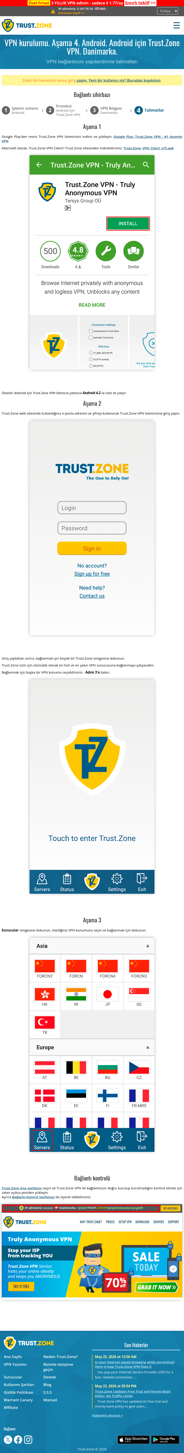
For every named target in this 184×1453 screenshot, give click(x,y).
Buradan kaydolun (144, 80)
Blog (47, 1384)
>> (140, 3)
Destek (49, 1377)
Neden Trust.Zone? (60, 1356)
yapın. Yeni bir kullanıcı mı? (101, 80)
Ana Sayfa (13, 1356)
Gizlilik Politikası (18, 1392)
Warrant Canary (18, 1399)
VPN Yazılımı (15, 1364)
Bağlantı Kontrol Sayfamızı (33, 1197)
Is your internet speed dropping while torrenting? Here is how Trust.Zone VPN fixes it (135, 1364)
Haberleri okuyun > (107, 1415)
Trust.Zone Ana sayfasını (22, 1188)
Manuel (50, 1399)
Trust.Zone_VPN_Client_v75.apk (148, 148)
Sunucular (13, 1377)
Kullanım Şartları (19, 1384)
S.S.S (47, 1392)
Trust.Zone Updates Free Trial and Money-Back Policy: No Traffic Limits (132, 1393)
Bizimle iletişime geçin (58, 1367)
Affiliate (11, 1407)
